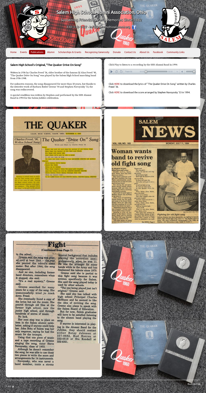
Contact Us (130, 52)
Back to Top (194, 384)
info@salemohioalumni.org (109, 27)
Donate (117, 52)
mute (182, 71)
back (116, 71)
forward (121, 71)
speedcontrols (177, 71)
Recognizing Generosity (97, 52)
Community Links (176, 52)
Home (13, 52)
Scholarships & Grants (69, 52)
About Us (144, 52)
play (111, 71)
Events (23, 52)
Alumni (51, 52)
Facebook (158, 52)
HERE (149, 92)
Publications (37, 52)
